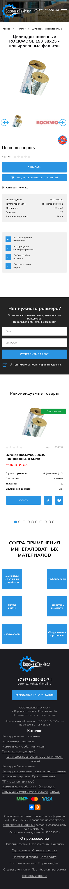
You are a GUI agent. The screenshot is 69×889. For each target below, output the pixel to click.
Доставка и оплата (25, 857)
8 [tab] (45, 522)
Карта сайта (48, 857)
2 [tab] (19, 522)
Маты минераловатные (18, 741)
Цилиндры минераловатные (47, 28)
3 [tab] (24, 522)
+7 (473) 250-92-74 (46, 10)
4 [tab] (28, 522)
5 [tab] (32, 522)
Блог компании (39, 844)
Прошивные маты (44, 776)
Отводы (55, 791)
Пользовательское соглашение (34, 715)
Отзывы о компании (16, 869)
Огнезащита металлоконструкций (25, 791)
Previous (5, 123)
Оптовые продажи (44, 850)
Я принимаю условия (35, 364)
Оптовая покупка (17, 187)
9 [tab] (49, 522)
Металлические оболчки (18, 746)
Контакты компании (23, 863)
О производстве (48, 863)
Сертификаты (21, 850)
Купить (23, 500)
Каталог (21, 28)
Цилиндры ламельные (17, 771)
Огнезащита (46, 786)
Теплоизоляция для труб (18, 751)
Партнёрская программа (49, 869)
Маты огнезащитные (16, 776)
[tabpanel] (34, 456)
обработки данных (50, 364)
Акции (41, 746)
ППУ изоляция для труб (18, 781)
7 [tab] (41, 522)
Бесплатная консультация (34, 695)
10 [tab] (53, 522)
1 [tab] (15, 522)
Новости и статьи (16, 844)
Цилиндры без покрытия (18, 766)
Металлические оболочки (19, 786)
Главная (6, 28)
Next (62, 123)
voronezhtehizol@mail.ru (34, 683)
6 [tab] (36, 522)
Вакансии (57, 844)
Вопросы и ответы (34, 875)
